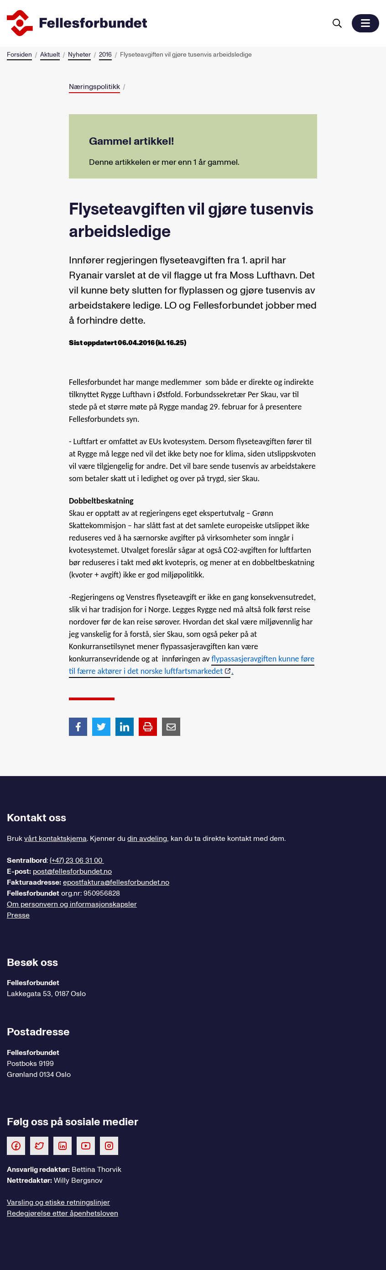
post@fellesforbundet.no (72, 871)
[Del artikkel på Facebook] (78, 726)
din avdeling (147, 839)
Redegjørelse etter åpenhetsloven (62, 1213)
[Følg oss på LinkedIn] (62, 1145)
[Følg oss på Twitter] (39, 1145)
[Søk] (337, 23)
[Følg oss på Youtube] (86, 1145)
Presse (18, 915)
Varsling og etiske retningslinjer (58, 1202)
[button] (365, 23)
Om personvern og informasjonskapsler (72, 904)
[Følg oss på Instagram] (109, 1145)
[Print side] (148, 727)
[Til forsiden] (165, 23)
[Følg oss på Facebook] (16, 1145)
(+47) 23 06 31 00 (77, 860)
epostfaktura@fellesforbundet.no (116, 882)
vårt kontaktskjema (55, 839)
